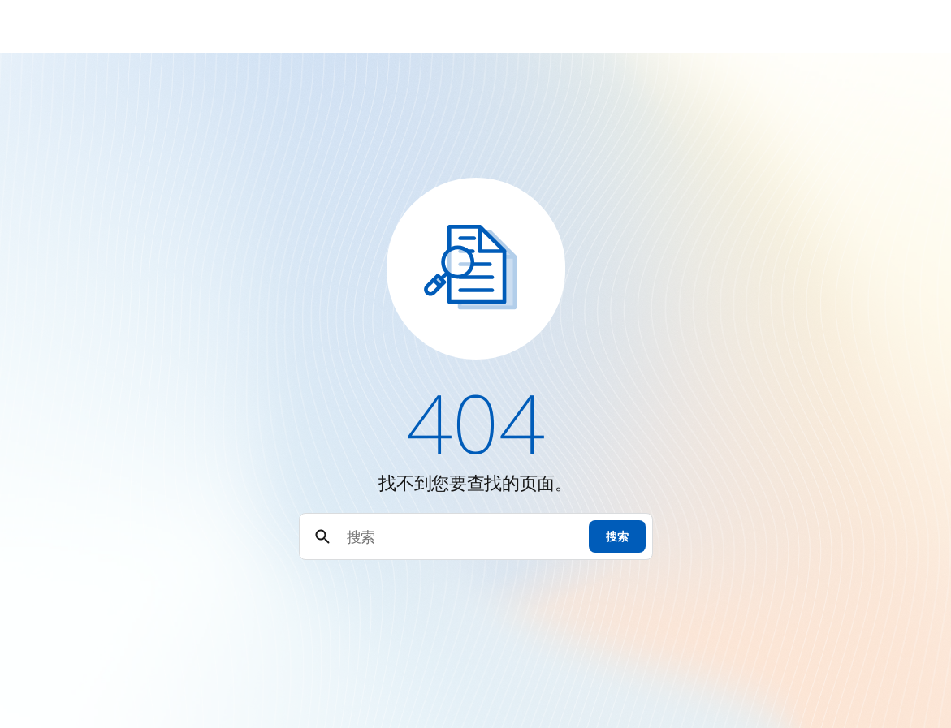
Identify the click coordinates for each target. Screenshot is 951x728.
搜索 (617, 536)
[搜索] (461, 536)
